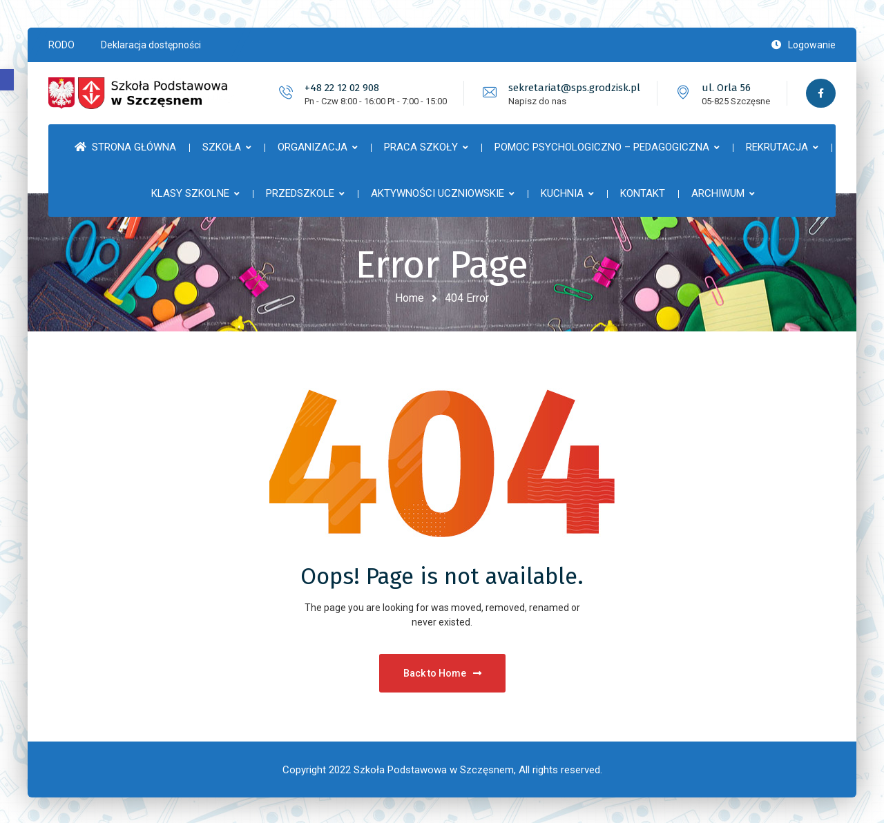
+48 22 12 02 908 (340, 87)
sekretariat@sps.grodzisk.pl (573, 87)
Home (409, 297)
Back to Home (442, 671)
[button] (7, 79)
